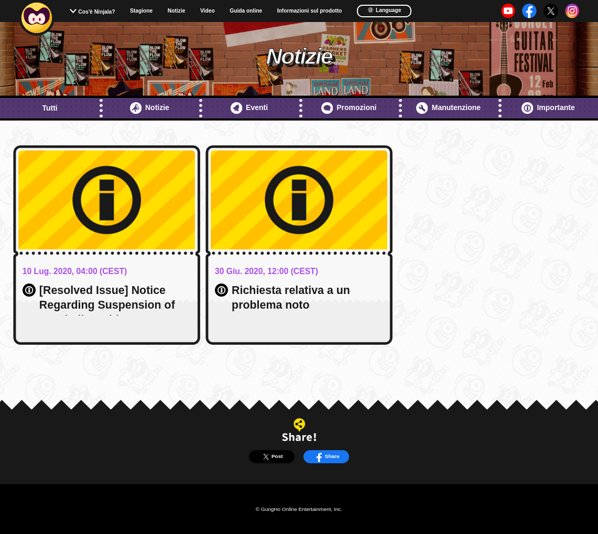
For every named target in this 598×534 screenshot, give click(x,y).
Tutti (49, 108)
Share (326, 456)
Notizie (177, 11)
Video (207, 11)
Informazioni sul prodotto (309, 11)
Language (384, 10)
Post (271, 456)
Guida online (246, 11)
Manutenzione (448, 108)
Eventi (249, 108)
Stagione (141, 11)
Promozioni (349, 108)
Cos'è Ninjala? (96, 12)
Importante (548, 108)
